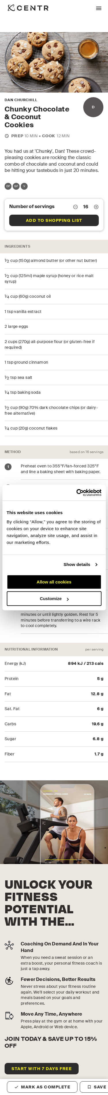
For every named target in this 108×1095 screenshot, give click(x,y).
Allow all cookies (54, 581)
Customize (54, 598)
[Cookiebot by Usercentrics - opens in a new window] (76, 492)
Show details (77, 564)
